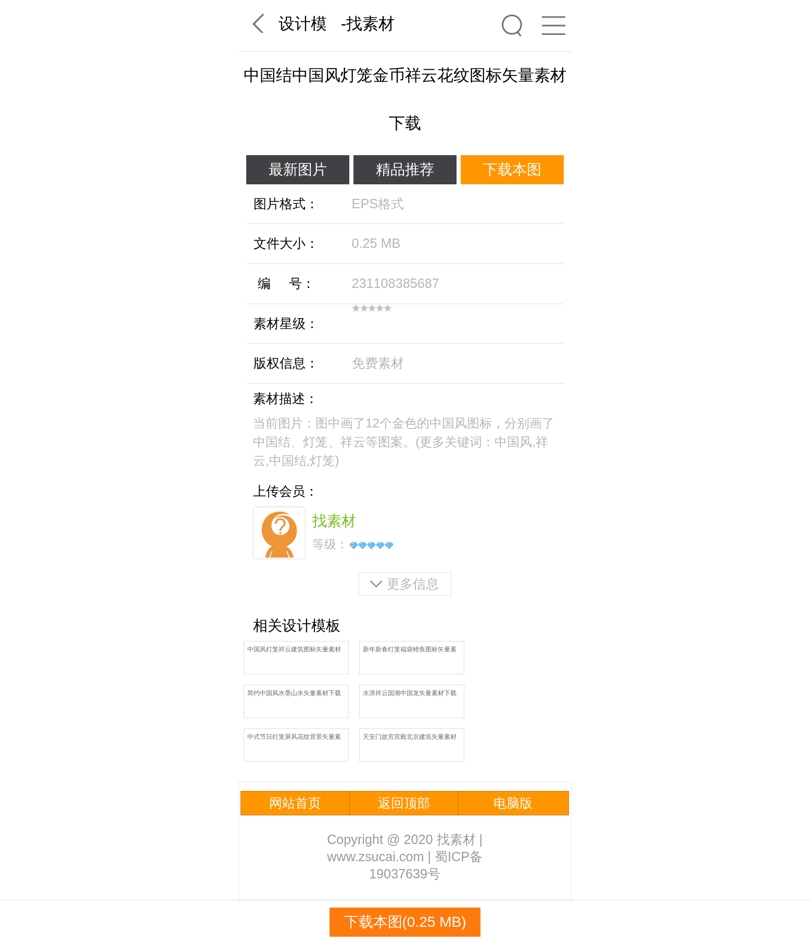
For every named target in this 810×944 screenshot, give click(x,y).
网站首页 (295, 803)
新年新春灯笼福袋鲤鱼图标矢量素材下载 (410, 650)
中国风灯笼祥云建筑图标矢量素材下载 (294, 650)
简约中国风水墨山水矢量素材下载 (294, 693)
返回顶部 (404, 803)
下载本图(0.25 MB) (405, 922)
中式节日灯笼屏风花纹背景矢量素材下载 (294, 737)
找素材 (370, 24)
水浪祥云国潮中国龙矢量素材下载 (410, 693)
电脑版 (513, 803)
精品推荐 (405, 169)
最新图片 (298, 169)
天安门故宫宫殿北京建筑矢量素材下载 (410, 737)
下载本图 (512, 169)
